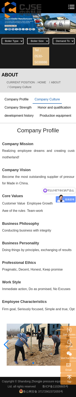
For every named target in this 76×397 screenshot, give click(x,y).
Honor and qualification (54, 107)
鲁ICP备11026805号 (55, 386)
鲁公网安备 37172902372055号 (41, 391)
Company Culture (47, 99)
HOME (41, 82)
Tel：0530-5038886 (41, 56)
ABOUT (56, 82)
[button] (33, 363)
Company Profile (17, 99)
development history (19, 115)
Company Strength (18, 107)
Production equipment (55, 115)
